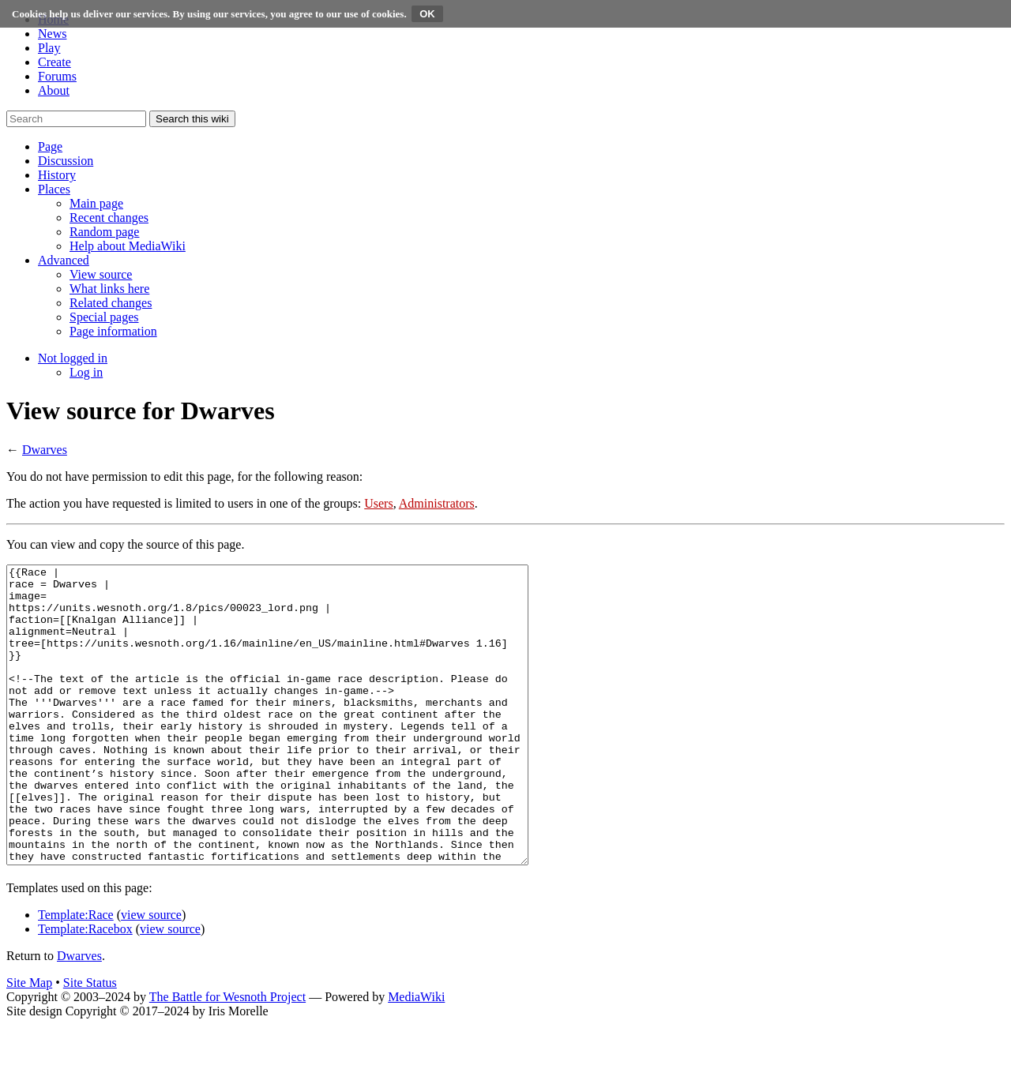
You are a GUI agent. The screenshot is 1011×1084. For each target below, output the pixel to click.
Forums (57, 76)
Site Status (90, 1041)
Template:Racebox (85, 988)
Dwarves (44, 449)
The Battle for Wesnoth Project (227, 1056)
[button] (50, 146)
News (52, 33)
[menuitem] (96, 203)
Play (49, 47)
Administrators (437, 503)
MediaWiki (416, 1056)
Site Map (29, 1041)
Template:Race (76, 974)
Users (378, 503)
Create (54, 62)
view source (151, 974)
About (54, 90)
